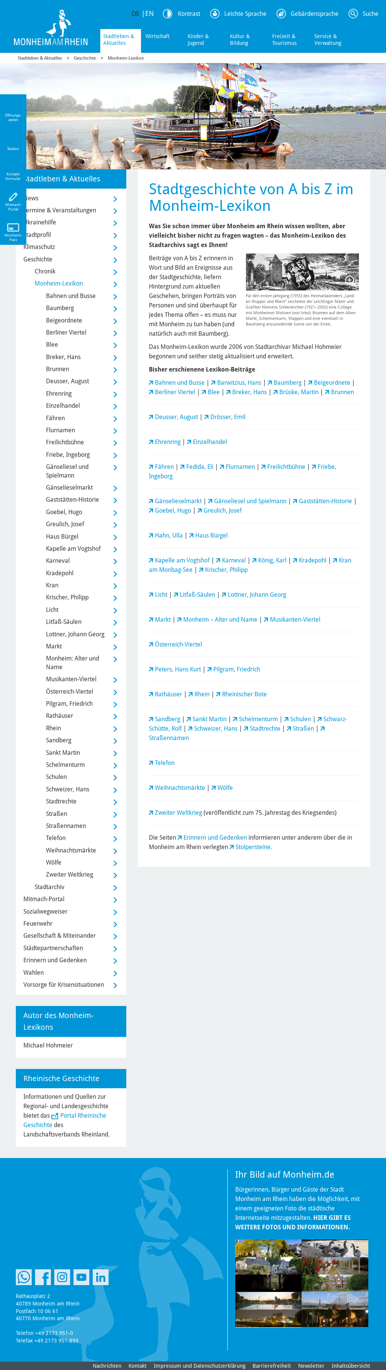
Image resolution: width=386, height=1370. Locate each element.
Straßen (303, 728)
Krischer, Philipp (226, 569)
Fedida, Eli (199, 466)
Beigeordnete (332, 382)
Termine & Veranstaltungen (59, 210)
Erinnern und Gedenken (215, 837)
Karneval (234, 560)
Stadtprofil (37, 234)
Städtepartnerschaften (53, 948)
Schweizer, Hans (215, 728)
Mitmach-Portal (43, 899)
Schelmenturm (258, 719)
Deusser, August (176, 417)
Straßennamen (169, 738)
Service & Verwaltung (327, 39)
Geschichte (85, 58)
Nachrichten (107, 1366)
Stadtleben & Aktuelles (118, 39)
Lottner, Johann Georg (257, 594)
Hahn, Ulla (169, 535)
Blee (214, 392)
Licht (161, 594)
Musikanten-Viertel (295, 619)
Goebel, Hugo (173, 510)
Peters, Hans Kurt (178, 669)
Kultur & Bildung (240, 39)
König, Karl (272, 560)
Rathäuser (168, 694)
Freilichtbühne (286, 466)
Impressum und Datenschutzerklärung (199, 1366)
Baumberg (288, 382)
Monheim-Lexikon (126, 58)
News (30, 198)
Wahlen (33, 972)
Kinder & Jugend (198, 39)
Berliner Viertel (175, 392)
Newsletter (311, 1366)
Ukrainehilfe (39, 222)
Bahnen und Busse (180, 382)
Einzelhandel (210, 441)
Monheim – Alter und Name (220, 619)
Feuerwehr (37, 923)
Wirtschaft (158, 36)
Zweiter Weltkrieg (178, 812)
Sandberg (167, 719)
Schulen (300, 719)
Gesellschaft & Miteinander (59, 935)
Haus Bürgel (211, 535)
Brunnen (342, 392)
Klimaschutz (39, 246)
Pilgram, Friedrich (236, 669)
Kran (52, 585)
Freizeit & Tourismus (284, 39)
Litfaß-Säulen (197, 594)
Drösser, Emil (227, 417)
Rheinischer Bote (244, 694)
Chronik (45, 271)
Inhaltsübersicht (351, 1366)
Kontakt (138, 1366)
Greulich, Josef (223, 510)
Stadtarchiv (49, 887)
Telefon (165, 762)
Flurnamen (240, 466)
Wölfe (225, 787)
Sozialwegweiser (45, 911)
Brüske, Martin (299, 392)
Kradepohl (312, 560)
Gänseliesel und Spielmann (250, 501)
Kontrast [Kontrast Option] (189, 13)
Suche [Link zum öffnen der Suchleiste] (370, 13)
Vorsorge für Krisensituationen (63, 984)
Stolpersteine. (254, 847)
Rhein (202, 694)
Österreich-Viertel (178, 644)
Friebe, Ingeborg (68, 454)
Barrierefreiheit (272, 1366)
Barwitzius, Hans (239, 382)
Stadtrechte (265, 728)
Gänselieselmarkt (178, 501)
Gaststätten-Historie (325, 501)
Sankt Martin (210, 719)
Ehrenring (168, 441)
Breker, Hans (249, 392)
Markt (163, 619)
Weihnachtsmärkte (180, 787)
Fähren (164, 466)
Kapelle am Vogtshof (182, 560)
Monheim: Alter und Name (72, 662)
